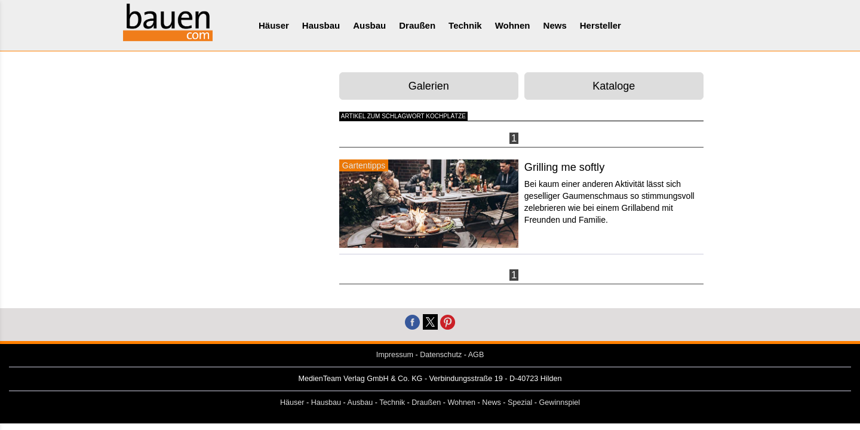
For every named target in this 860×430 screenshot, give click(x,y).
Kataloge (613, 86)
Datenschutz (441, 355)
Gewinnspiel (559, 402)
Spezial (520, 402)
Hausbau (321, 25)
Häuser (274, 25)
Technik (465, 25)
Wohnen (512, 25)
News (555, 25)
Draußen (417, 25)
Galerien (428, 86)
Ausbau (369, 25)
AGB (476, 355)
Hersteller (600, 25)
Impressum (394, 355)
